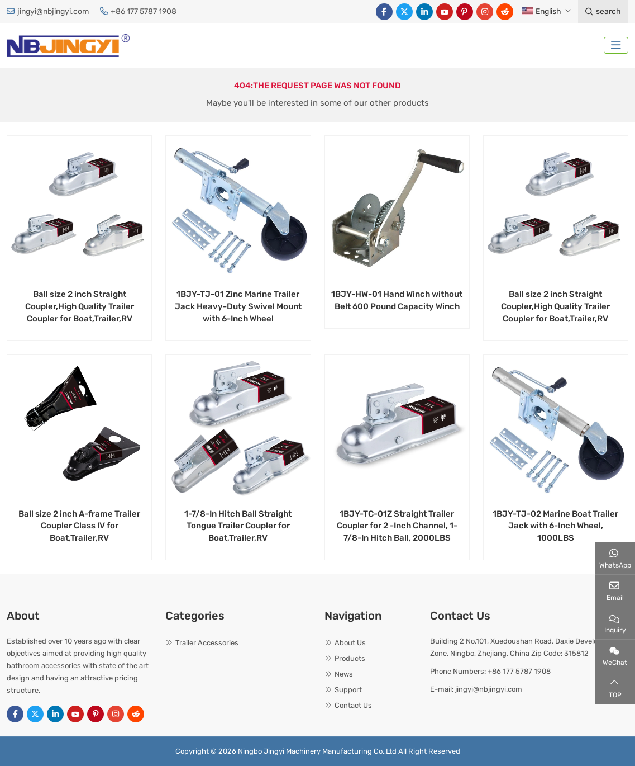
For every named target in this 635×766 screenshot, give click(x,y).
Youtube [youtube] (444, 11)
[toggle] (616, 45)
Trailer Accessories (206, 643)
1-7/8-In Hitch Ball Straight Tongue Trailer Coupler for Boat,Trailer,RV (238, 526)
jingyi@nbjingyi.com (53, 11)
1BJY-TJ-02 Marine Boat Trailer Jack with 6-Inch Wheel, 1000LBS (555, 526)
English (541, 11)
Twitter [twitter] (404, 11)
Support (348, 689)
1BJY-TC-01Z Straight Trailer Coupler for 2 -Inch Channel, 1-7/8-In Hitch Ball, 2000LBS (397, 526)
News (344, 674)
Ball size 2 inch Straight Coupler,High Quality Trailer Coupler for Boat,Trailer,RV (79, 306)
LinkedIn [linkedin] (424, 11)
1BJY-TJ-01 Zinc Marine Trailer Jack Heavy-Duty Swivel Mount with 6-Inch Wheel (238, 306)
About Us (350, 643)
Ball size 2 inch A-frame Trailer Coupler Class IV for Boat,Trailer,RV (79, 526)
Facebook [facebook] (384, 11)
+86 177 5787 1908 (143, 11)
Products (350, 658)
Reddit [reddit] (504, 11)
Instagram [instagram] (484, 11)
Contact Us (353, 705)
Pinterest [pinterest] (464, 11)
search (603, 11)
